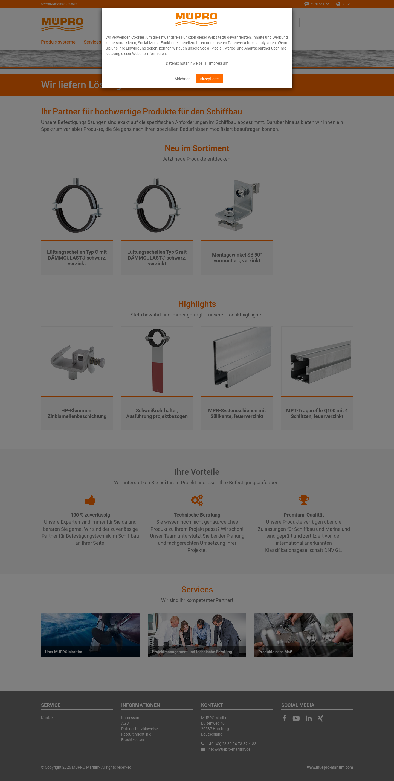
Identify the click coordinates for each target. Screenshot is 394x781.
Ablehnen (182, 79)
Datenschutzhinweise (184, 63)
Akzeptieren (210, 79)
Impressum (218, 63)
